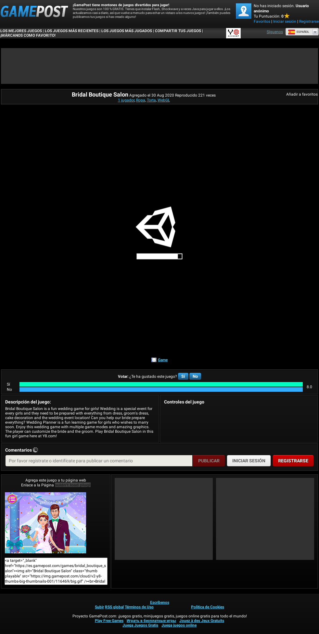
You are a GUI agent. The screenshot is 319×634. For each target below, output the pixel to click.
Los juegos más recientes (71, 31)
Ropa (140, 100)
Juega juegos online (179, 625)
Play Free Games (109, 620)
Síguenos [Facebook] (275, 32)
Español (298, 31)
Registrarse (309, 21)
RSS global (114, 607)
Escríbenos (159, 602)
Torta (151, 100)
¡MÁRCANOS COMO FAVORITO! (28, 35)
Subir (99, 607)
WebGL (164, 100)
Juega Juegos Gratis (140, 625)
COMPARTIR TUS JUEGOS (178, 31)
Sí (183, 376)
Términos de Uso (139, 607)
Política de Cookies (207, 607)
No (195, 376)
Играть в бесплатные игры (151, 620)
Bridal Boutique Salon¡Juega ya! (45, 523)
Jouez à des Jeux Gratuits (201, 620)
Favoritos (262, 21)
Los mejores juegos (21, 31)
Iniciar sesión (284, 21)
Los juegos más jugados (126, 31)
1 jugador (126, 100)
